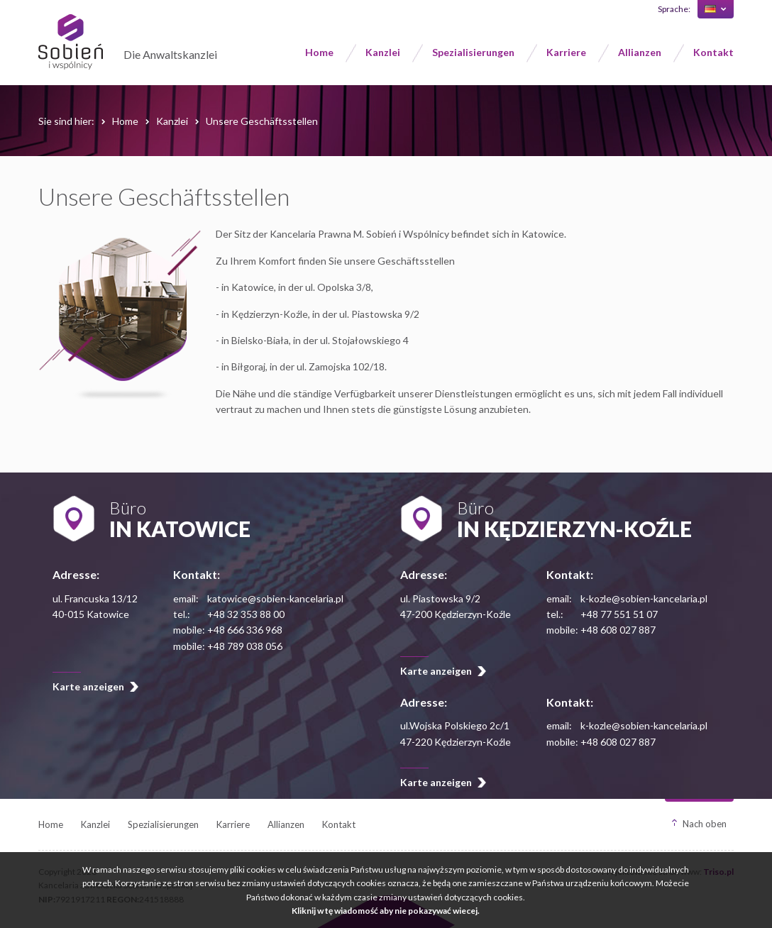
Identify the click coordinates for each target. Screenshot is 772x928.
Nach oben (705, 823)
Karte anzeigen (88, 686)
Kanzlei (382, 52)
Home (319, 52)
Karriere (566, 52)
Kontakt (713, 52)
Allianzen (639, 52)
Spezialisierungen (473, 52)
